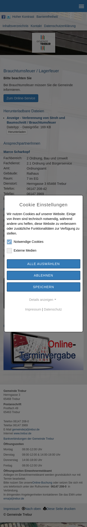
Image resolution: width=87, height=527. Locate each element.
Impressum (33, 309)
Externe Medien (21, 250)
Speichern (43, 287)
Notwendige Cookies (25, 241)
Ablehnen (43, 275)
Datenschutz (53, 309)
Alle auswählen (43, 264)
